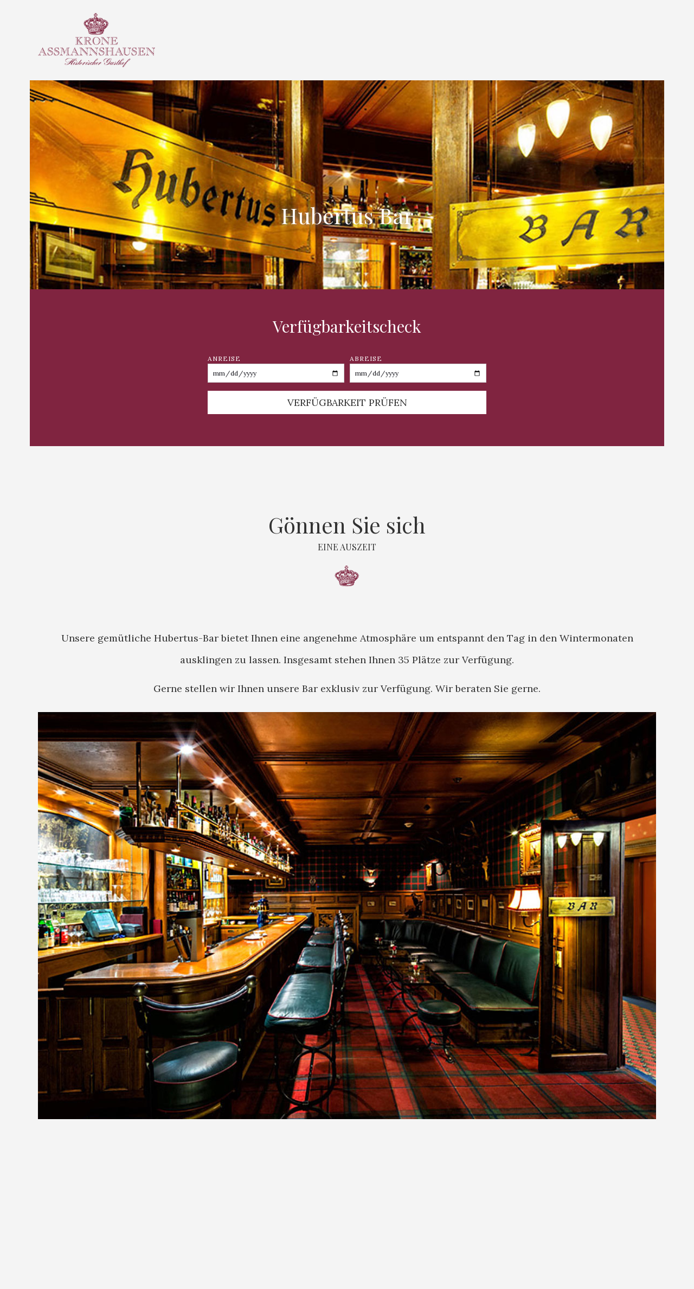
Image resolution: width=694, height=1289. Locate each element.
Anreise (276, 368)
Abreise (418, 368)
